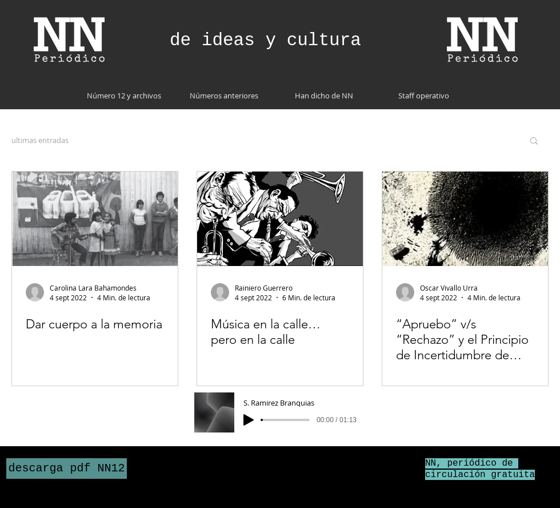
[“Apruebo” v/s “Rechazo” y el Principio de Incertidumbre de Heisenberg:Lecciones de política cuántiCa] (465, 219)
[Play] (248, 420)
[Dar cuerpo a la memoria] (95, 219)
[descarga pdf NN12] (66, 468)
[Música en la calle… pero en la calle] (280, 219)
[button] (534, 142)
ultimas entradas (40, 140)
